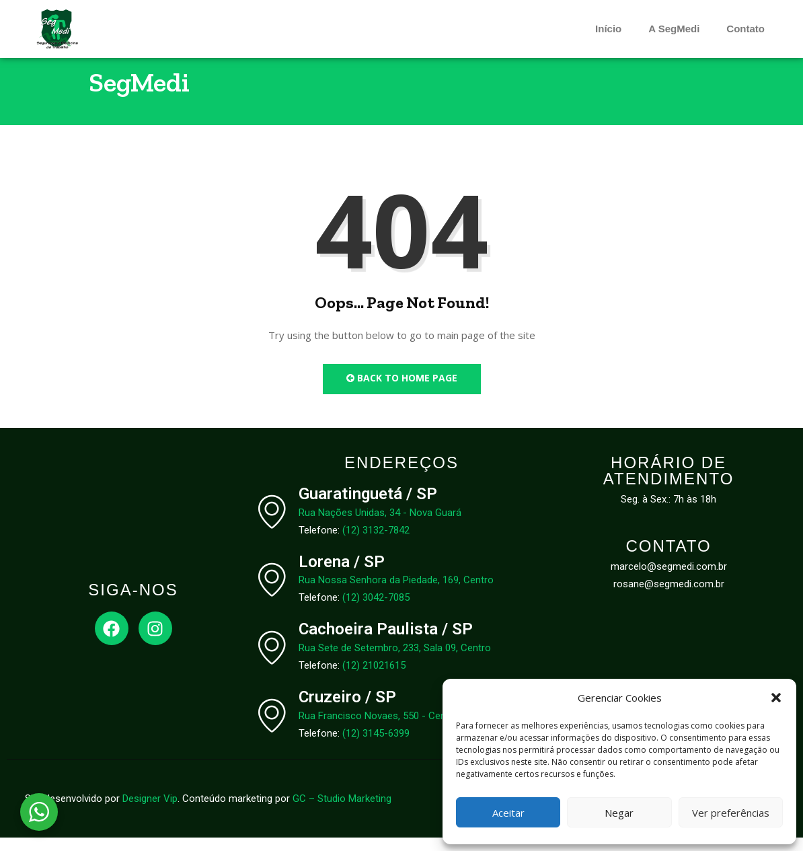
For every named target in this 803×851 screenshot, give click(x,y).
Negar (619, 812)
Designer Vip (150, 812)
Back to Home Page (401, 391)
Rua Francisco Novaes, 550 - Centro (379, 729)
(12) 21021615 (374, 679)
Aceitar (508, 812)
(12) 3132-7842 (376, 543)
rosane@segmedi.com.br (668, 597)
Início (608, 28)
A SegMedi (673, 28)
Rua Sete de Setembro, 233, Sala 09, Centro (395, 661)
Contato (745, 28)
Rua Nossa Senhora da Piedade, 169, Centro (396, 593)
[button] (776, 697)
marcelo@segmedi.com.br (669, 580)
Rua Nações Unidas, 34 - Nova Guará (380, 525)
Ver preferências (730, 812)
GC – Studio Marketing (342, 812)
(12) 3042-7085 (376, 611)
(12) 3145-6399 (376, 747)
